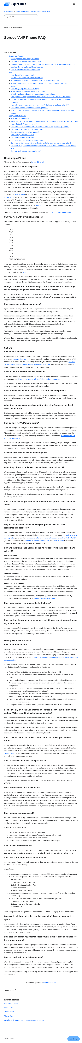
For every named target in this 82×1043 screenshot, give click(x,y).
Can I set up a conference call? (22, 135)
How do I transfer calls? (20, 118)
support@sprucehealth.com (44, 598)
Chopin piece (9, 753)
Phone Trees (9, 1012)
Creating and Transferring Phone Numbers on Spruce (24, 1020)
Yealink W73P (9, 197)
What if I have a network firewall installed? (26, 78)
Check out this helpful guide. (60, 212)
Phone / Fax (46, 11)
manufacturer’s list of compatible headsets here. (43, 538)
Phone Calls (8, 1016)
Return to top (10, 989)
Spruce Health (8, 11)
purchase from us (19, 359)
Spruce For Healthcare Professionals (28, 11)
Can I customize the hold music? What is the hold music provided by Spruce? (40, 127)
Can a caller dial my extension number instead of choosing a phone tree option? (41, 143)
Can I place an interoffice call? (22, 137)
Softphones (8, 1007)
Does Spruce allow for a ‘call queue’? (25, 132)
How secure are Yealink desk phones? (25, 70)
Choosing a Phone (16, 56)
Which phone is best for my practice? (25, 59)
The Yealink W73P (69, 538)
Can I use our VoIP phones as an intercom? (27, 140)
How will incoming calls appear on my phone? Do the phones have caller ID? (40, 105)
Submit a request (49, 983)
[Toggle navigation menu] (74, 4)
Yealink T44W (19, 194)
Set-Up (11, 72)
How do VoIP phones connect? (22, 75)
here (24, 272)
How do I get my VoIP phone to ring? (25, 89)
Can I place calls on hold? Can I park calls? (27, 129)
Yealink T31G (40, 205)
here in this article (38, 162)
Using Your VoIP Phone (17, 116)
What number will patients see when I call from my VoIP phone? (35, 80)
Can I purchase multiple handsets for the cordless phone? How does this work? (40, 97)
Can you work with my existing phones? (26, 61)
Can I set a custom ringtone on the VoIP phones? (29, 108)
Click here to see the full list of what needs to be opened (39, 379)
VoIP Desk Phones (11, 1003)
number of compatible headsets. (37, 541)
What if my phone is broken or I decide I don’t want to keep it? (34, 94)
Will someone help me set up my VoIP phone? (28, 91)
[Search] (21, 16)
